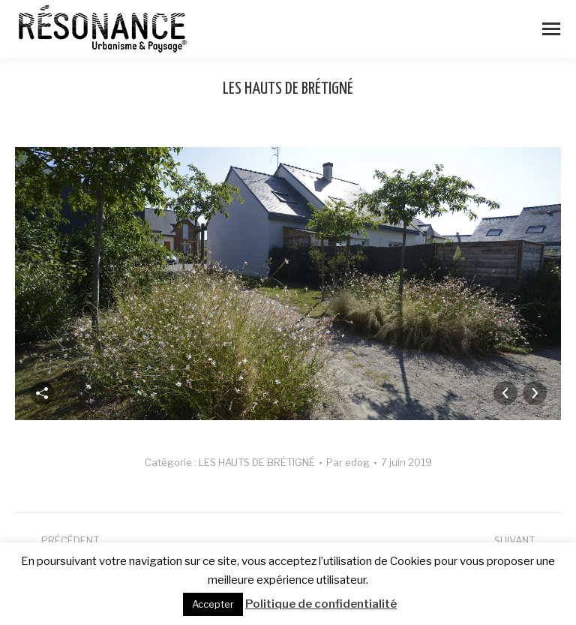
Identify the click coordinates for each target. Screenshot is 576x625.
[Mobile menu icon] (551, 29)
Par (348, 462)
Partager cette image (42, 393)
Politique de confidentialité (321, 604)
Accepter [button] (213, 604)
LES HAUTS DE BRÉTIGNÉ (257, 462)
